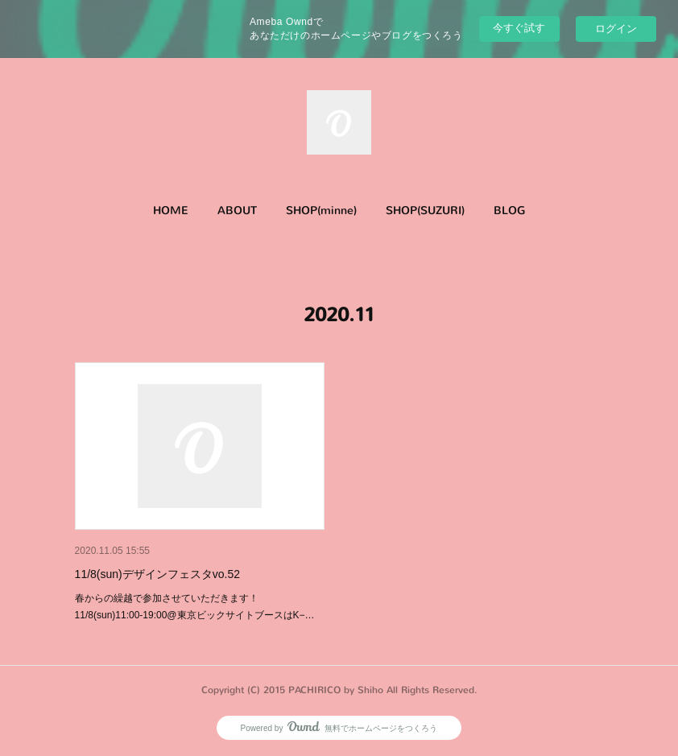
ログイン (616, 29)
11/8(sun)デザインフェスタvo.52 (157, 574)
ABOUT (237, 210)
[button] (170, 211)
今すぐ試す (519, 28)
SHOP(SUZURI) (425, 210)
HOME (170, 210)
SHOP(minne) (321, 210)
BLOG (510, 210)
